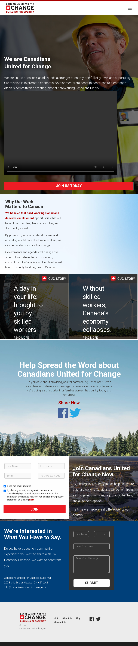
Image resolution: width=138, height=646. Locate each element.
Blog (78, 618)
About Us (67, 618)
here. (32, 499)
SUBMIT (91, 583)
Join (34, 509)
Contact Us (60, 622)
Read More (21, 337)
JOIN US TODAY (69, 186)
